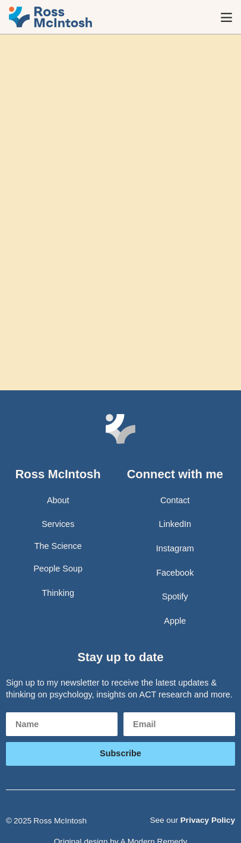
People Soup (58, 568)
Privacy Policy (207, 820)
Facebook (175, 572)
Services (58, 524)
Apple (175, 621)
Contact (175, 500)
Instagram (175, 548)
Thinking (58, 593)
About (58, 500)
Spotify (175, 596)
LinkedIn (175, 524)
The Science (58, 546)
